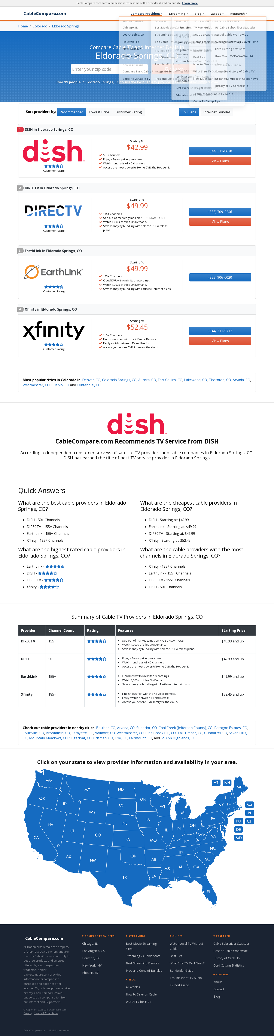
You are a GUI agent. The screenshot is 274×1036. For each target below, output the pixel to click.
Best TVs (176, 956)
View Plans (220, 161)
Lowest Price (99, 112)
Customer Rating (128, 112)
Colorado (40, 26)
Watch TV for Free (138, 1002)
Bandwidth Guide (181, 970)
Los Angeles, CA (93, 951)
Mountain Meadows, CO (48, 738)
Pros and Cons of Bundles (144, 970)
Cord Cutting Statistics (228, 965)
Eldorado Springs (66, 26)
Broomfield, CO (58, 733)
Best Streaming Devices (142, 963)
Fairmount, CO (140, 738)
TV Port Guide (179, 985)
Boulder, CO (105, 727)
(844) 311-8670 (220, 151)
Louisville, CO (33, 733)
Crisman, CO (103, 738)
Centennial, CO (89, 385)
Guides (217, 14)
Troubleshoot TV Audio (186, 978)
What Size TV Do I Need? (187, 963)
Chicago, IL (90, 943)
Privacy (28, 1013)
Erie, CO (121, 738)
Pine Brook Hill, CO (160, 733)
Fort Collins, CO (170, 379)
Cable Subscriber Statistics (231, 943)
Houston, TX (91, 958)
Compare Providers (146, 14)
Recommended (71, 112)
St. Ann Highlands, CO (178, 738)
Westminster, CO (36, 385)
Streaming (178, 14)
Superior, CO (146, 727)
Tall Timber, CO (190, 733)
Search (174, 69)
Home (23, 26)
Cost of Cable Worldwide (230, 951)
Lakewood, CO (195, 379)
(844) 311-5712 (220, 331)
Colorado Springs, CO (119, 379)
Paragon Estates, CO (230, 727)
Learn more (190, 3)
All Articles (133, 987)
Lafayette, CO (82, 733)
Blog (199, 14)
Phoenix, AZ (90, 973)
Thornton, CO (220, 379)
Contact (218, 989)
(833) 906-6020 (220, 277)
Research (238, 14)
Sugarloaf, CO (80, 738)
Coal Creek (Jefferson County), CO (186, 727)
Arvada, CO (241, 379)
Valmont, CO (105, 733)
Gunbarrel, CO (215, 733)
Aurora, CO (147, 379)
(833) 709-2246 (220, 211)
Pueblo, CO (60, 385)
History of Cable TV (226, 958)
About (217, 982)
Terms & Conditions (46, 1013)
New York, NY (91, 965)
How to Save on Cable (141, 994)
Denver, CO (91, 379)
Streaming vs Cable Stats (143, 956)
